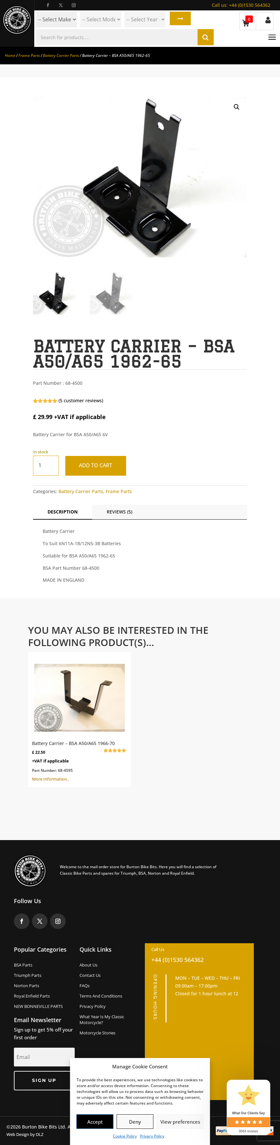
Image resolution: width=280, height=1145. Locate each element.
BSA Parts (23, 965)
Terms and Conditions (101, 996)
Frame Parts (29, 55)
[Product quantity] (46, 465)
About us (88, 965)
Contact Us (90, 975)
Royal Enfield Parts (32, 996)
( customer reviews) (81, 400)
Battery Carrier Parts (61, 55)
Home (10, 55)
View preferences (180, 1121)
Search (179, 19)
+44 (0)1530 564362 (241, 5)
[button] (236, 107)
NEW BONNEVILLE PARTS (38, 1006)
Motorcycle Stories (97, 1033)
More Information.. (79, 719)
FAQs (85, 985)
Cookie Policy (125, 1136)
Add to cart (97, 465)
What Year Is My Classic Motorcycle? (102, 1019)
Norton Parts (26, 985)
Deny (135, 1121)
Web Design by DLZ (24, 1134)
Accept (95, 1121)
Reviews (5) (119, 512)
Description (63, 512)
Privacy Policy (152, 1136)
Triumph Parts (27, 975)
